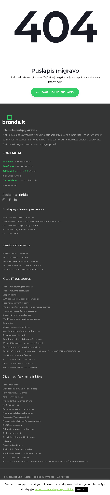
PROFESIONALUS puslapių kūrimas (21, 225)
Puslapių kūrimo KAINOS (15, 253)
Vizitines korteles (11, 405)
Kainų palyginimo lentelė (15, 257)
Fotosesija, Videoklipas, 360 (16, 417)
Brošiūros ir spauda (12, 425)
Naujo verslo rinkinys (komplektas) (20, 367)
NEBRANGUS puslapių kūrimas (18, 217)
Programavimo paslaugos (16, 290)
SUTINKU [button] (81, 489)
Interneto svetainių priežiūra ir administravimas (26, 307)
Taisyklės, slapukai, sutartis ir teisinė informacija (28, 476)
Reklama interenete (12, 433)
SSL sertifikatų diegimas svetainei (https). (23, 343)
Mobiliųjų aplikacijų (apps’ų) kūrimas (21, 331)
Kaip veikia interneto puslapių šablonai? (22, 265)
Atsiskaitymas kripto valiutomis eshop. (22, 453)
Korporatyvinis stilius (13, 396)
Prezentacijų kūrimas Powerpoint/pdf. (22, 421)
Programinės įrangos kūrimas (18, 286)
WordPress (63, 476)
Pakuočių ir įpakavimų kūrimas (18, 429)
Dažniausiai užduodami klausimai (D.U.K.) (23, 269)
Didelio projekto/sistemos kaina (18, 363)
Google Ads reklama (13, 445)
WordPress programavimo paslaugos (21, 319)
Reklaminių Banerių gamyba (17, 449)
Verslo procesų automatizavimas (19, 359)
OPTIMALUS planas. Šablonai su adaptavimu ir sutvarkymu (33, 221)
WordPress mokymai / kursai (17, 355)
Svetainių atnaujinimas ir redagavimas (22, 347)
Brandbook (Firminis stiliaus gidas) (20, 388)
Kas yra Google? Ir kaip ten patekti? (20, 261)
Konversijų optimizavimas (16, 457)
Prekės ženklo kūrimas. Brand (17, 401)
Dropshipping (10, 294)
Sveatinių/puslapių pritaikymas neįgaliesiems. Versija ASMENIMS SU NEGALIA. (41, 351)
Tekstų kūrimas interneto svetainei (20, 311)
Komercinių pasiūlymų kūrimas (18, 409)
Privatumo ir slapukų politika (54, 489)
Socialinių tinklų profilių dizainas (19, 437)
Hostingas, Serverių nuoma (16, 303)
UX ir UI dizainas (11, 233)
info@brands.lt (23, 161)
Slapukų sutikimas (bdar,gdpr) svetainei (22, 339)
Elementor (8, 323)
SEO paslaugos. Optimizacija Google (21, 299)
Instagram (8, 441)
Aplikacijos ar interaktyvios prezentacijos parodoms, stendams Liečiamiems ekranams (45, 461)
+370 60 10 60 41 (24, 166)
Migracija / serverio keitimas (16, 327)
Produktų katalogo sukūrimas (18, 413)
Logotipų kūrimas (12, 384)
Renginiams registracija (14, 335)
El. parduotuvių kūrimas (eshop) (19, 229)
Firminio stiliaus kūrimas (15, 392)
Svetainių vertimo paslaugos (17, 315)
